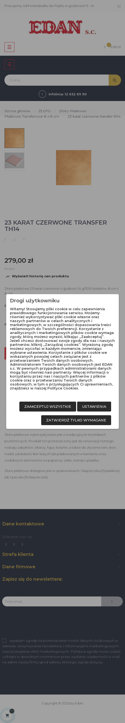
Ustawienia (94, 406)
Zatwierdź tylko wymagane (76, 420)
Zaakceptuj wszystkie (47, 406)
